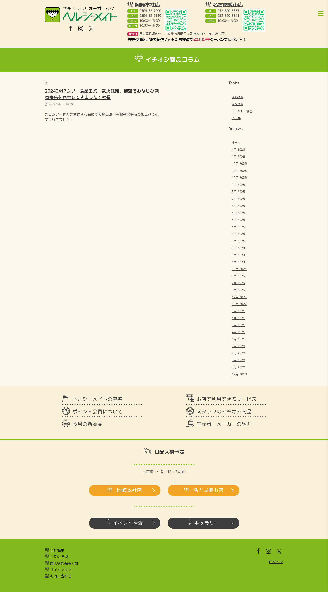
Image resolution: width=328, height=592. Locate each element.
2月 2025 (238, 234)
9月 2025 (238, 185)
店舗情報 (237, 97)
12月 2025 (239, 164)
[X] (91, 29)
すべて (236, 143)
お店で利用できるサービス (226, 399)
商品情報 (237, 104)
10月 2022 (239, 304)
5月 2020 (238, 360)
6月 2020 (238, 353)
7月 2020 (238, 346)
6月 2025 (238, 206)
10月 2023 (239, 269)
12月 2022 (239, 297)
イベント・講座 (242, 111)
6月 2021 (238, 318)
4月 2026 (238, 150)
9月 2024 (238, 248)
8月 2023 (238, 276)
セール (236, 118)
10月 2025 (239, 178)
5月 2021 (238, 325)
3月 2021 (238, 339)
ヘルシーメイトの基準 (97, 399)
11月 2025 (239, 171)
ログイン (276, 561)
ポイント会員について (97, 411)
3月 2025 (238, 227)
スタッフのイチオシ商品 (224, 411)
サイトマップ (60, 569)
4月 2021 (238, 332)
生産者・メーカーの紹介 (224, 423)
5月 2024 (238, 255)
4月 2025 (238, 220)
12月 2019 (239, 374)
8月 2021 (238, 311)
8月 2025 (238, 192)
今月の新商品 (87, 423)
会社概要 (57, 550)
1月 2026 (238, 157)
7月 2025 (238, 199)
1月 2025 (238, 241)
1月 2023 (238, 290)
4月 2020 (238, 367)
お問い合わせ (60, 576)
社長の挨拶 (59, 556)
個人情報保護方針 (64, 563)
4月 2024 (238, 262)
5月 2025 (238, 213)
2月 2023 (238, 283)
